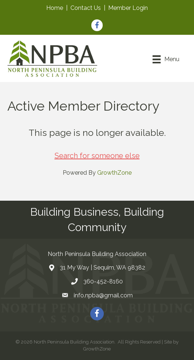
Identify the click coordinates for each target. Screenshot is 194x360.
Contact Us (85, 7)
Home (54, 7)
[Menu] (166, 59)
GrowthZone (114, 172)
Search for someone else (97, 155)
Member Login (128, 7)
